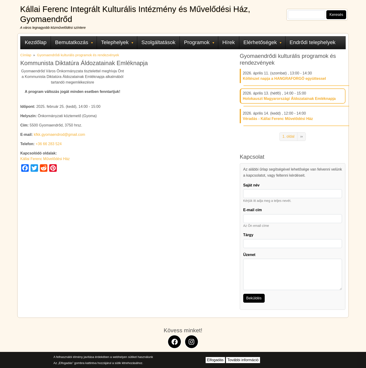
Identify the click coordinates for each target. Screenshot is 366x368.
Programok (199, 42)
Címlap (25, 55)
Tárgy (248, 235)
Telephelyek (117, 42)
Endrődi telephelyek (313, 42)
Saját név (251, 185)
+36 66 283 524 (48, 144)
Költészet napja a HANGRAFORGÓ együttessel (284, 79)
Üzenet (249, 255)
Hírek (228, 42)
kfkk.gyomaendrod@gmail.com (59, 135)
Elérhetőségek (262, 42)
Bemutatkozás (74, 42)
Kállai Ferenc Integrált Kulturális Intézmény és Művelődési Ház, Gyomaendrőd (135, 14)
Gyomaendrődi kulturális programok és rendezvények (78, 55)
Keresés (336, 15)
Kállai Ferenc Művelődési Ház (45, 159)
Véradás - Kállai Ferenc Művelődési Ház (278, 119)
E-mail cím (252, 210)
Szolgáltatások (158, 42)
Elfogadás (215, 360)
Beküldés (254, 298)
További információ (242, 360)
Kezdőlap (35, 42)
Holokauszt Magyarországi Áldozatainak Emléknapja (289, 99)
